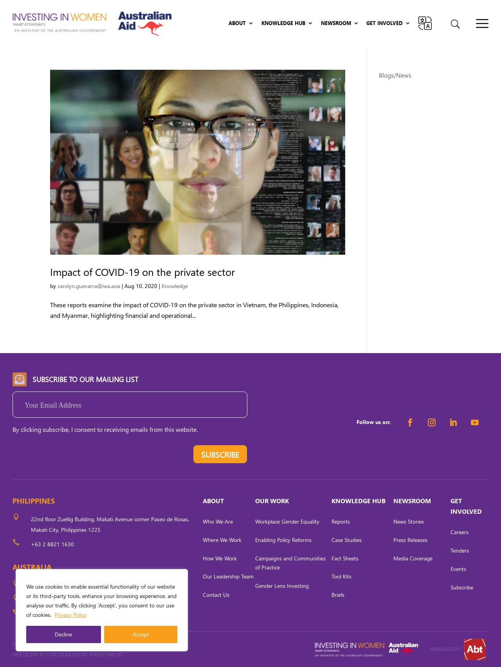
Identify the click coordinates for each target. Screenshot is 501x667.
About (237, 23)
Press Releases (410, 540)
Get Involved (384, 23)
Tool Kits (341, 576)
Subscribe (462, 587)
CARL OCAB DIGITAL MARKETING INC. (84, 655)
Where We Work (222, 540)
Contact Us (216, 594)
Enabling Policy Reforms (283, 540)
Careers (460, 532)
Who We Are (218, 521)
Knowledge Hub (283, 23)
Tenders (460, 550)
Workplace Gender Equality (287, 521)
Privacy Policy (71, 614)
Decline (63, 634)
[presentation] (72, 456)
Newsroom (336, 23)
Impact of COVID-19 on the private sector (142, 272)
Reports (341, 521)
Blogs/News (395, 75)
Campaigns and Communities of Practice (290, 563)
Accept (141, 634)
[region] (102, 610)
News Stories (408, 521)
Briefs (338, 594)
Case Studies (347, 540)
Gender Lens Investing (282, 585)
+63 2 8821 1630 (52, 544)
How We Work (220, 558)
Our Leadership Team (228, 576)
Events (458, 569)
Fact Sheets (345, 558)
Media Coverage (413, 558)
